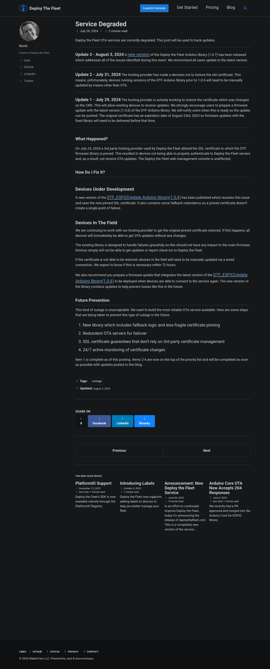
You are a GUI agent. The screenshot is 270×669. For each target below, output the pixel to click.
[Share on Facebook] (101, 501)
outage (97, 463)
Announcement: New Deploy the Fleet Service (184, 571)
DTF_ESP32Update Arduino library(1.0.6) (151, 238)
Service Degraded (100, 24)
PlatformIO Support (93, 566)
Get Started (184, 7)
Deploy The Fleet (44, 8)
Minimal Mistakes (87, 658)
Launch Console (151, 8)
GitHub (38, 651)
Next (206, 530)
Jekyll (70, 658)
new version (139, 56)
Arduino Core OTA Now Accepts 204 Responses (225, 571)
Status (57, 651)
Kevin (24, 45)
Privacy (78, 651)
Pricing (209, 7)
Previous (119, 530)
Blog (228, 7)
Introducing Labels (137, 566)
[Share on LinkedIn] (126, 501)
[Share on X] (81, 501)
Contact (99, 651)
